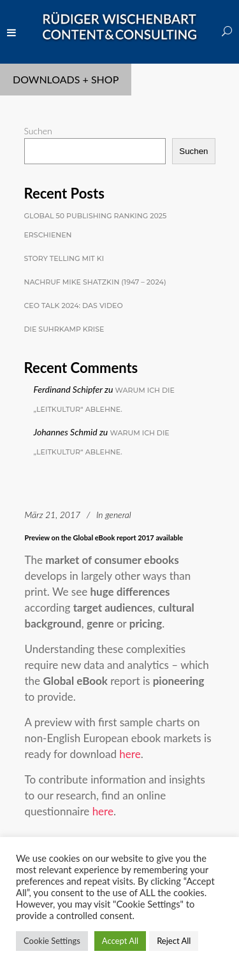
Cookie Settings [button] (52, 941)
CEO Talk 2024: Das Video (73, 305)
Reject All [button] (174, 941)
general (118, 514)
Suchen (38, 130)
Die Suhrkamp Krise (64, 329)
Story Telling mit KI (64, 258)
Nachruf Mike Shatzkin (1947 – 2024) (95, 282)
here (129, 754)
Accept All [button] (120, 941)
